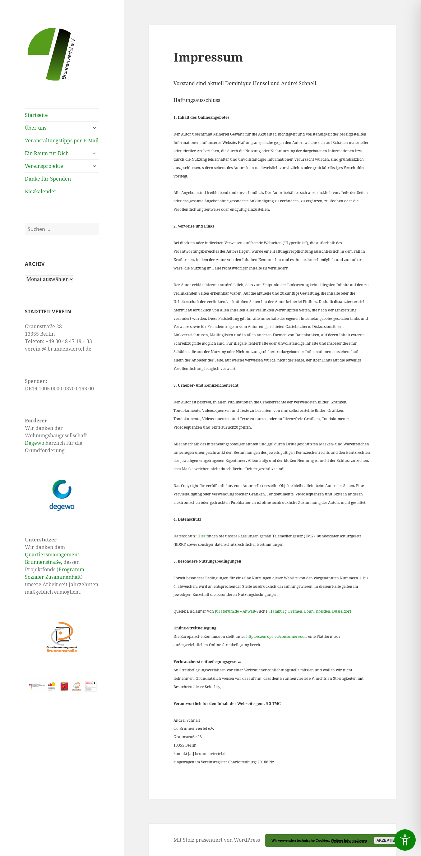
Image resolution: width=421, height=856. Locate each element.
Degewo (34, 443)
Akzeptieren (390, 840)
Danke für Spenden (48, 178)
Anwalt (249, 611)
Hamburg (277, 611)
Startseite (36, 115)
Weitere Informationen (349, 840)
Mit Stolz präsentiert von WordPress (216, 839)
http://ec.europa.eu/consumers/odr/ (276, 636)
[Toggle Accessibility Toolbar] (405, 840)
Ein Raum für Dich (47, 153)
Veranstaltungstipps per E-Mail (62, 140)
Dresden (323, 611)
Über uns (35, 127)
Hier (201, 536)
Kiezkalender (41, 191)
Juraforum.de (227, 611)
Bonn (309, 611)
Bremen (295, 611)
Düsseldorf (341, 611)
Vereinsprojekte (44, 166)
